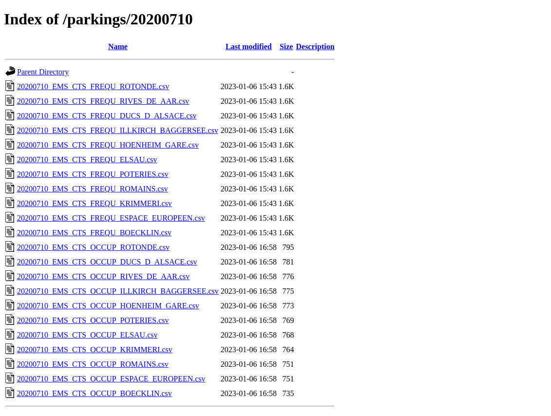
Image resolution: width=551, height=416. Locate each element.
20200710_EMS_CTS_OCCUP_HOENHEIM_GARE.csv (108, 306)
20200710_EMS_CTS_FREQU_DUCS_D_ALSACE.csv (106, 116)
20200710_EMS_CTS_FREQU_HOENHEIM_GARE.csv (108, 145)
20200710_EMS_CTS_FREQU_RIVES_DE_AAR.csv (103, 101)
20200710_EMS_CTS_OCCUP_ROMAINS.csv (93, 364)
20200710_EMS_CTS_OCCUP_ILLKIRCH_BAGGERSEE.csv (118, 291)
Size (286, 46)
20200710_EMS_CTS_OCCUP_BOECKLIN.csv (94, 393)
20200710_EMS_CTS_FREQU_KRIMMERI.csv (94, 203)
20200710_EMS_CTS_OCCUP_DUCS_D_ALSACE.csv (107, 262)
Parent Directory (43, 72)
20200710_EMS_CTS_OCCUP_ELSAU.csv (87, 335)
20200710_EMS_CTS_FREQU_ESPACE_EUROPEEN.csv (111, 218)
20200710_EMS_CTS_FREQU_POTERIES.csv (93, 174)
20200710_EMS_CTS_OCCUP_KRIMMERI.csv (94, 349)
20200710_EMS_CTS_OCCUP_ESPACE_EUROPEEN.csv (111, 379)
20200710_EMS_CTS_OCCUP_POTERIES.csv (93, 320)
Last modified (249, 46)
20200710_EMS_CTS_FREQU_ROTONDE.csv (93, 86)
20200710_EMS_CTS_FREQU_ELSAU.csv (87, 159)
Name (118, 46)
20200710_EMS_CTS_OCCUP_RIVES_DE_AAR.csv (103, 276)
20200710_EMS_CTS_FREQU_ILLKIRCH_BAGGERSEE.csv (117, 130)
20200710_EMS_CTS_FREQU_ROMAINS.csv (92, 189)
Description (315, 46)
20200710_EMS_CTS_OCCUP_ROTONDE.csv (93, 247)
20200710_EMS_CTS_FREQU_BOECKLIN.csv (94, 232)
